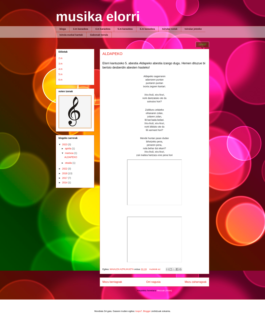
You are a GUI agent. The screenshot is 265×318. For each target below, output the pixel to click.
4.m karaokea (102, 29)
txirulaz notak (169, 29)
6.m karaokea (147, 29)
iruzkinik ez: (155, 269)
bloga (62, 29)
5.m (60, 74)
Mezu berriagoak (112, 281)
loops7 (138, 311)
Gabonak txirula (99, 34)
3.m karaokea (80, 29)
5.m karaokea (125, 29)
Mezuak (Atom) (164, 290)
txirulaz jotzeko (193, 29)
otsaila (68, 163)
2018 (65, 173)
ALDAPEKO (112, 54)
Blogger (147, 311)
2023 (65, 144)
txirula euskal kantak (71, 34)
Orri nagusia (153, 281)
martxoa (69, 153)
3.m (60, 63)
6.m (60, 79)
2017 (65, 178)
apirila (68, 148)
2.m (60, 58)
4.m (60, 69)
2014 (65, 182)
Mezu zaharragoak (196, 281)
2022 (65, 168)
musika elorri (98, 16)
